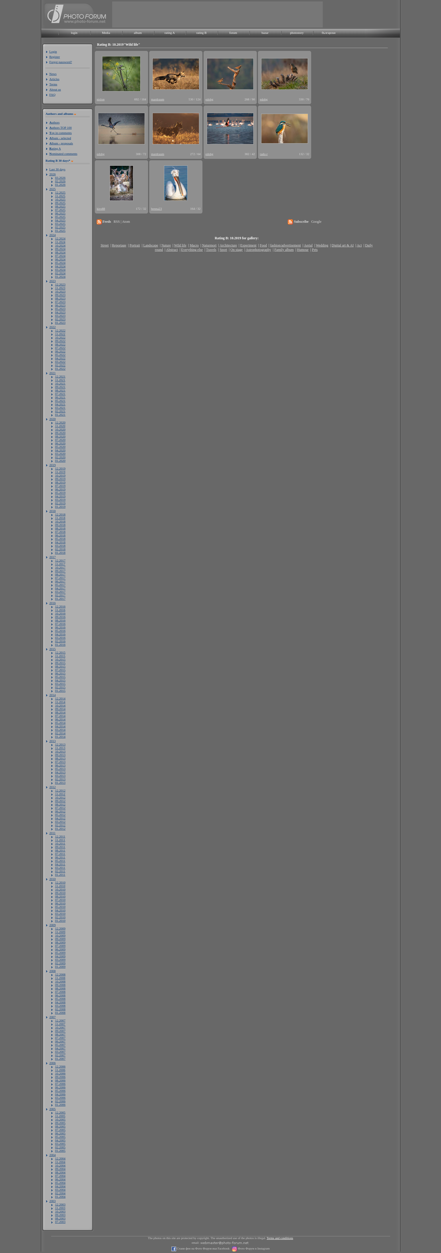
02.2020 (60, 457)
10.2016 (60, 613)
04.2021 (60, 404)
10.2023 (60, 291)
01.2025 (60, 230)
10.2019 (60, 475)
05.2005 (60, 1136)
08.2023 (60, 298)
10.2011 (60, 843)
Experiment (248, 245)
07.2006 (60, 1083)
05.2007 (60, 1044)
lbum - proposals (61, 143)
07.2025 (60, 209)
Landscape (150, 245)
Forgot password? (60, 62)
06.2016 (60, 627)
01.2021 (60, 414)
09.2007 (60, 1031)
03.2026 (60, 177)
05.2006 (60, 1090)
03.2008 (60, 1005)
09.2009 (60, 939)
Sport (223, 250)
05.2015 (60, 676)
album (138, 32)
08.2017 (60, 574)
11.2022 (60, 334)
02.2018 (60, 549)
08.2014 (60, 712)
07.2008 (60, 991)
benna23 (156, 208)
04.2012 (60, 818)
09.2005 (60, 1123)
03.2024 (60, 269)
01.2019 (60, 506)
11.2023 (60, 288)
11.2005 (60, 1116)
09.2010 (60, 893)
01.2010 (60, 920)
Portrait (135, 245)
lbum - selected (60, 138)
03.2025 (60, 223)
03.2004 (60, 1189)
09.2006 (60, 1077)
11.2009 (60, 932)
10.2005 (60, 1119)
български (329, 32)
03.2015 (60, 683)
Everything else (192, 250)
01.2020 (60, 460)
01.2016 (60, 644)
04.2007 (60, 1048)
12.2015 (60, 652)
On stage (236, 250)
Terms (53, 84)
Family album (284, 250)
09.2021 (60, 387)
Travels (211, 250)
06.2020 (60, 443)
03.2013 (60, 775)
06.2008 (60, 995)
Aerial (308, 245)
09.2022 (60, 341)
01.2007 (60, 1058)
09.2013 (60, 755)
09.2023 (60, 295)
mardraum (157, 99)
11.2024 (60, 242)
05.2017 (60, 584)
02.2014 (60, 733)
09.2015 (60, 663)
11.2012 (60, 794)
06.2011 (60, 857)
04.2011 (60, 864)
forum (233, 32)
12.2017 (60, 560)
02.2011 (60, 871)
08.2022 (60, 344)
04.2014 (60, 726)
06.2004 (60, 1179)
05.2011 (60, 860)
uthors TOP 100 (60, 127)
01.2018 (60, 552)
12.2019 (60, 468)
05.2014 (60, 722)
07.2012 (60, 807)
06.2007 (60, 1041)
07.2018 (60, 531)
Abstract (172, 250)
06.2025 (60, 213)
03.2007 (60, 1051)
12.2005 (60, 1112)
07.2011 (60, 853)
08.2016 (60, 620)
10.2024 (60, 245)
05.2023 (60, 308)
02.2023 (60, 319)
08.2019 (60, 482)
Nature (166, 245)
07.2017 (60, 577)
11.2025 (60, 196)
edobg (209, 99)
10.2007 (60, 1027)
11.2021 (60, 380)
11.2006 (60, 1070)
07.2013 (60, 761)
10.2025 (60, 199)
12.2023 (60, 284)
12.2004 (60, 1158)
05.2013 (60, 768)
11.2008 (60, 978)
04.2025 (60, 220)
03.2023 (60, 315)
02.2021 (60, 411)
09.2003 (60, 1215)
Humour (303, 250)
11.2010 (60, 886)
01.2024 (60, 276)
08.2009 (60, 942)
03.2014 (60, 729)
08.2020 (60, 436)
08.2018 (60, 528)
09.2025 (60, 203)
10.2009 (60, 935)
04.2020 (60, 450)
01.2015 (60, 690)
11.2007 (60, 1024)
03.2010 (60, 913)
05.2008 (60, 998)
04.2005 (60, 1140)
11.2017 (60, 564)
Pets (315, 250)
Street (105, 245)
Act (359, 245)
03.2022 (60, 361)
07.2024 (60, 255)
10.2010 (60, 889)
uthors (54, 122)
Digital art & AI (343, 245)
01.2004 (60, 1196)
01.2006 (60, 1104)
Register (54, 56)
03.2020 (60, 453)
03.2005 (60, 1143)
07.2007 (60, 1037)
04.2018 (60, 542)
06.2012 (60, 811)
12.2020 (60, 422)
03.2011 (60, 867)
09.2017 (60, 571)
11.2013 (60, 748)
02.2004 (60, 1193)
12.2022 (60, 330)
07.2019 (60, 485)
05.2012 (60, 814)
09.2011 (60, 847)
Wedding (322, 245)
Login (53, 51)
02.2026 (60, 181)
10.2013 (60, 751)
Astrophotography (258, 250)
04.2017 (60, 588)
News (53, 74)
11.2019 (60, 472)
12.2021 (60, 376)
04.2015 (60, 680)
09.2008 (60, 985)
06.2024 (60, 259)
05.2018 (60, 538)
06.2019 (60, 489)
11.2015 (60, 656)
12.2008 (60, 974)
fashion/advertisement (285, 245)
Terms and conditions (280, 1238)
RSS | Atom (122, 222)
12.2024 (60, 238)
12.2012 (60, 790)
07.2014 (60, 715)
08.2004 (60, 1172)
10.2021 (60, 383)
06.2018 (60, 535)
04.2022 (60, 358)
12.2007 (60, 1020)
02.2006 (60, 1101)
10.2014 (60, 705)
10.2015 (60, 659)
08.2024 (60, 252)
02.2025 (60, 227)
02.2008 (60, 1009)
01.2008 (60, 1012)
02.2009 (60, 963)
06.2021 (60, 397)
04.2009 (60, 956)
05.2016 (60, 630)
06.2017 (60, 581)
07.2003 (60, 1221)
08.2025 (60, 206)
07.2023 (60, 301)
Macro (194, 245)
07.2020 (60, 439)
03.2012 (60, 821)
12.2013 (60, 744)
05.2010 (60, 906)
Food (263, 245)
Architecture (228, 245)
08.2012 (60, 804)
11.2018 (60, 518)
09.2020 (60, 433)
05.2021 (60, 400)
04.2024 (60, 266)
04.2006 (60, 1094)
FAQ (52, 94)
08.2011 (60, 850)
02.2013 (60, 779)
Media (106, 32)
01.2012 (60, 828)
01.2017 (60, 598)
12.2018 (60, 514)
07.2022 (60, 347)
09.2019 (60, 479)
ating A (55, 148)
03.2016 (60, 637)
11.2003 (60, 1208)
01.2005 (60, 1150)
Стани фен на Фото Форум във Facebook (203, 1248)
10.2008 (60, 981)
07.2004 (60, 1175)
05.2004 (60, 1182)
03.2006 (60, 1097)
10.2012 (60, 797)
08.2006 (60, 1080)
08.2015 (60, 666)
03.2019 (60, 499)
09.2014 (60, 709)
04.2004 (60, 1186)
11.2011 (60, 840)
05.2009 (60, 952)
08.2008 (60, 988)
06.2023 (60, 305)
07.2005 (60, 1129)
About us (55, 89)
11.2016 (60, 610)
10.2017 (60, 567)
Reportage (119, 245)
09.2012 (60, 801)
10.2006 (60, 1073)
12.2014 (60, 698)
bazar (265, 32)
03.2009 (60, 959)
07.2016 (60, 623)
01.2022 (60, 368)
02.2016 (60, 641)
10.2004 (60, 1165)
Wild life (180, 245)
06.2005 (60, 1133)
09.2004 (60, 1169)
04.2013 (60, 772)
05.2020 (60, 446)
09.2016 (60, 617)
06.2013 (60, 765)
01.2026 (60, 184)
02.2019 (60, 503)
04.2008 (60, 1002)
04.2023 (60, 312)
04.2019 (60, 496)
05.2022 (60, 354)
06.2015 (60, 673)
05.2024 (60, 262)
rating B (201, 32)
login (74, 32)
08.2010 (60, 896)
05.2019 (60, 492)
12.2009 (60, 928)
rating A (170, 32)
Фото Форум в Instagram (253, 1248)
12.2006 (60, 1066)
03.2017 (60, 591)
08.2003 (60, 1218)
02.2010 (60, 917)
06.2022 (60, 351)
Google (316, 222)
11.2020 (60, 426)
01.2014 (60, 736)
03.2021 (60, 407)
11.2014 (60, 702)
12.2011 (60, 836)
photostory (297, 32)
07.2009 (60, 945)
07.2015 (60, 669)
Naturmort (209, 245)
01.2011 (60, 874)
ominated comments (63, 153)
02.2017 (60, 595)
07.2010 (60, 899)
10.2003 (60, 1211)
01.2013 (60, 782)
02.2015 (60, 687)
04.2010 (60, 910)
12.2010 (60, 882)
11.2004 (60, 1162)
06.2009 (60, 949)
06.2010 (60, 903)
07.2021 (60, 393)
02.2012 (60, 825)
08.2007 (60, 1034)
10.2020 (60, 429)
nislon (101, 99)
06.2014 (60, 719)
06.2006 (60, 1087)
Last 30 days (57, 169)
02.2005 (60, 1147)
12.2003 (60, 1204)
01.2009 (60, 966)
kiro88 (101, 208)
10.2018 (60, 521)
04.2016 (60, 634)
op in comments (60, 133)
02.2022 (60, 365)
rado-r (264, 154)
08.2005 (60, 1126)
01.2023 (60, 322)
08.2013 (60, 758)
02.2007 (60, 1055)
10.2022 (60, 337)
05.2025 (60, 216)
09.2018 (60, 525)
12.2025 (60, 192)
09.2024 (60, 249)
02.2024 (60, 273)
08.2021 (60, 390)
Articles (54, 79)
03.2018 (60, 545)
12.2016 (60, 606)
